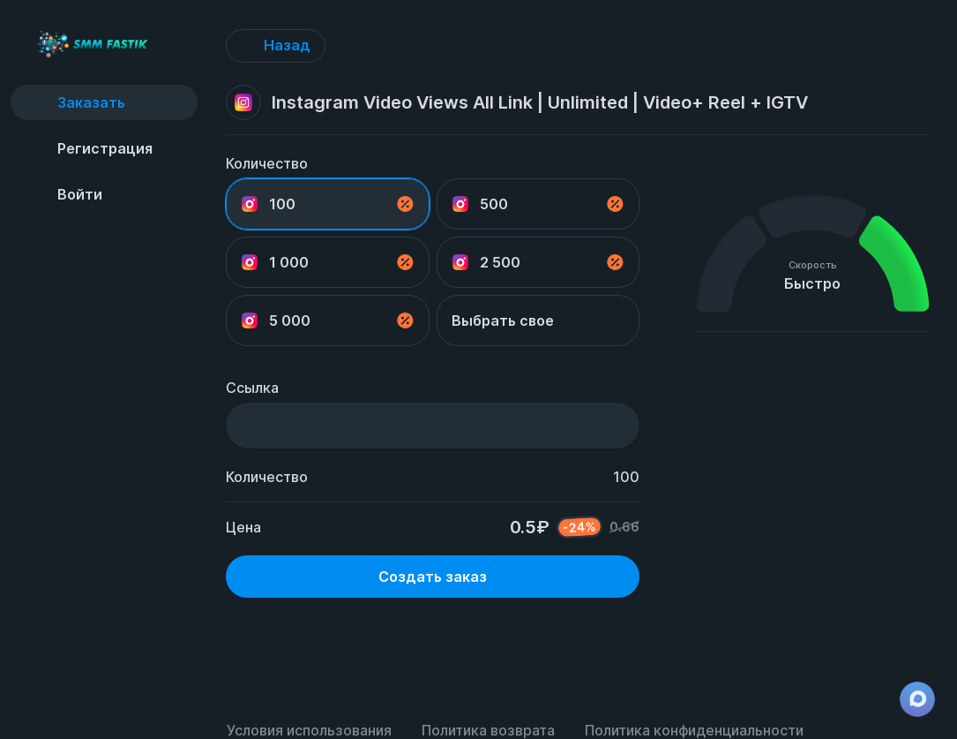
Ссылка (252, 387)
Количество (267, 163)
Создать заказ (432, 576)
